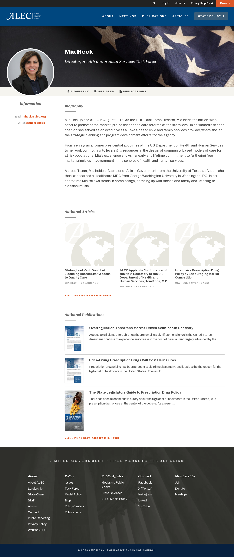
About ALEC (36, 482)
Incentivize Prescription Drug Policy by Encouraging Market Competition (197, 274)
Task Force (72, 488)
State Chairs (36, 494)
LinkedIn (143, 500)
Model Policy (73, 494)
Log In (165, 3)
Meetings (128, 16)
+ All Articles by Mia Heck (88, 295)
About (108, 16)
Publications (154, 16)
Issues (69, 482)
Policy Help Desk (202, 3)
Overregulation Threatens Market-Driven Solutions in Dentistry (141, 328)
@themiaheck (35, 122)
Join (177, 482)
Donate (225, 3)
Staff (31, 500)
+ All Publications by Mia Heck (92, 438)
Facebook (145, 482)
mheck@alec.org (34, 116)
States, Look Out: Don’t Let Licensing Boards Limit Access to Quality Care (87, 274)
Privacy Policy (37, 524)
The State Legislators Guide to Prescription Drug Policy (135, 392)
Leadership (35, 488)
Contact (33, 512)
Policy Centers (74, 506)
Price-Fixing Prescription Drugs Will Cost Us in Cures (132, 360)
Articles (180, 16)
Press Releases (111, 493)
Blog (68, 500)
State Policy (211, 16)
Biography (78, 91)
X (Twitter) (145, 488)
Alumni (32, 506)
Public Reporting (39, 518)
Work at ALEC (37, 530)
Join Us (180, 3)
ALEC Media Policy (114, 499)
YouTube (144, 506)
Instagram (145, 494)
